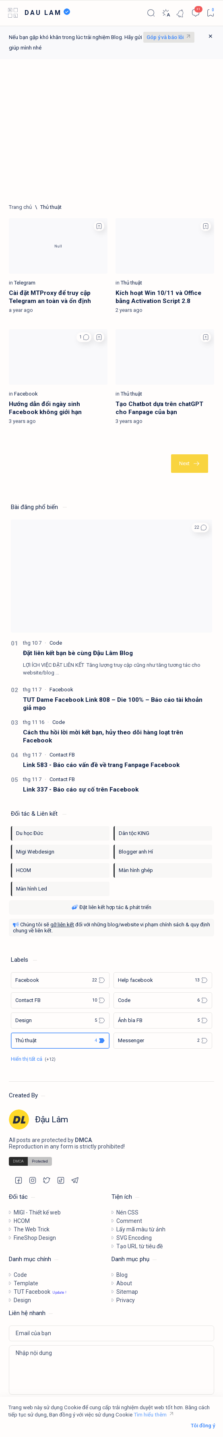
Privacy (125, 1300)
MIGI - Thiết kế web (37, 1212)
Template (26, 1283)
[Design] (60, 1020)
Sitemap (127, 1292)
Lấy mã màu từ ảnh (140, 1229)
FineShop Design (35, 1238)
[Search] (151, 13)
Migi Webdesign (35, 852)
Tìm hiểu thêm (150, 1415)
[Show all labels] (33, 1059)
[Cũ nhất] (189, 463)
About (124, 1283)
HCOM (23, 870)
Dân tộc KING (134, 833)
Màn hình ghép (136, 870)
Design (22, 1300)
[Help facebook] (163, 980)
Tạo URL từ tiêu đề (139, 1246)
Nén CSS (127, 1212)
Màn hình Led (31, 889)
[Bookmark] (210, 13)
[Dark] (166, 13)
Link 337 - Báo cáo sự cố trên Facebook (80, 789)
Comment (129, 1221)
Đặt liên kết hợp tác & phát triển (111, 907)
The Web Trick (32, 1229)
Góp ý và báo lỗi (165, 37)
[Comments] (195, 13)
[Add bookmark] (99, 226)
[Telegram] (24, 282)
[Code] (56, 642)
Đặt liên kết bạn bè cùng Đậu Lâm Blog (78, 653)
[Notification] (180, 13)
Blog (122, 1275)
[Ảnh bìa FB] (163, 1020)
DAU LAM (43, 12)
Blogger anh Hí (136, 852)
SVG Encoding (134, 1238)
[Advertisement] (111, 131)
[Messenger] (163, 1041)
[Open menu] (13, 13)
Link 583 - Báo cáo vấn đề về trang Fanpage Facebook (101, 765)
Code (20, 1275)
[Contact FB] (62, 754)
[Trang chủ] (20, 207)
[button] (83, 337)
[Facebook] (26, 393)
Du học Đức (29, 833)
